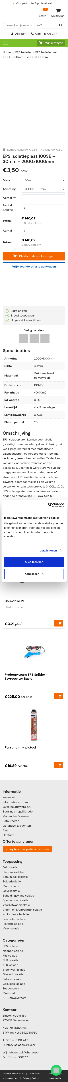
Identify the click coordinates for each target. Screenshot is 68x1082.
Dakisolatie (10, 867)
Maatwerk (9, 993)
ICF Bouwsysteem (14, 998)
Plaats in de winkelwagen (33, 256)
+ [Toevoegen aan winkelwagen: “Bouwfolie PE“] (58, 623)
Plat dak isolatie (13, 872)
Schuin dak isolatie (15, 877)
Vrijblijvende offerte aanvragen (34, 266)
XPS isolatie (10, 965)
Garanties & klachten (17, 825)
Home (7, 52)
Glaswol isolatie (13, 974)
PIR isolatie (10, 955)
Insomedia (55, 1078)
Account (19, 34)
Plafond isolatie (13, 924)
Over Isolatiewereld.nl (17, 807)
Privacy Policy (31, 1078)
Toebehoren (11, 988)
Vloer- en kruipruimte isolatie (22, 910)
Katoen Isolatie (12, 979)
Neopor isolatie (13, 951)
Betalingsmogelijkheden (18, 811)
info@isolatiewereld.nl (20, 1045)
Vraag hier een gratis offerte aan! (27, 849)
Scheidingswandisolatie (18, 895)
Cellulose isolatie (14, 984)
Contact (8, 835)
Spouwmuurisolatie (15, 900)
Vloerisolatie (11, 928)
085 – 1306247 (15, 1057)
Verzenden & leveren (16, 816)
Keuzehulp (9, 797)
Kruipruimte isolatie (16, 914)
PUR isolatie (10, 960)
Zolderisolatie (12, 881)
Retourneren (11, 821)
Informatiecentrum (15, 802)
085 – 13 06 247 (17, 1040)
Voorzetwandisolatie (16, 905)
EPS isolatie (23, 52)
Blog (5, 830)
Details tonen (48, 550)
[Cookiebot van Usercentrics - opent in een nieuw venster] (48, 505)
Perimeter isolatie (14, 919)
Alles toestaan (34, 561)
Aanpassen (34, 573)
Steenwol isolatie (14, 970)
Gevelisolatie (11, 891)
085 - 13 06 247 (44, 34)
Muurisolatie (11, 886)
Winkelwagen (51, 43)
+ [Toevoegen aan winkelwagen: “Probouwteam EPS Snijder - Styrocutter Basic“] (58, 696)
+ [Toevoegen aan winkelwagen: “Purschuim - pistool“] (58, 765)
